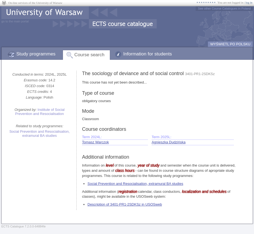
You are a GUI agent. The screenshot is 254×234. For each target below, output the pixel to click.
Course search (89, 54)
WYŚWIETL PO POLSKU (230, 44)
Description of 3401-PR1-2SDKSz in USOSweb (124, 204)
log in (249, 2)
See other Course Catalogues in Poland (224, 8)
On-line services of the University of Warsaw (35, 2)
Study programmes (36, 54)
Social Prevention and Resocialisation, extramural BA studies (39, 133)
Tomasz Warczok (95, 142)
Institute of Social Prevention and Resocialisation (40, 112)
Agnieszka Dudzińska (168, 142)
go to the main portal (15, 21)
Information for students (147, 54)
